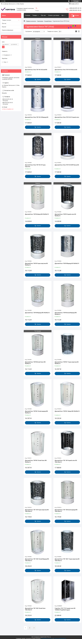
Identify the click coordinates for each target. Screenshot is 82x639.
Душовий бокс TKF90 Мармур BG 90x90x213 (67, 263)
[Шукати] (36, 8)
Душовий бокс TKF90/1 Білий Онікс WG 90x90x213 (36, 461)
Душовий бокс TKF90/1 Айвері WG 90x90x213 (67, 411)
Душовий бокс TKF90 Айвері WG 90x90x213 (37, 214)
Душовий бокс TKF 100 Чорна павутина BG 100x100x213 (37, 510)
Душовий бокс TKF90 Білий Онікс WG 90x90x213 (35, 362)
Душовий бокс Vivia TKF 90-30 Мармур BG (36, 117)
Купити (39, 79)
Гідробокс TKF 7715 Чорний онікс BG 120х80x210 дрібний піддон (65, 609)
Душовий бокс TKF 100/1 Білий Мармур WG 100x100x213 (37, 559)
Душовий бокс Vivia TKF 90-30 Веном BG (66, 69)
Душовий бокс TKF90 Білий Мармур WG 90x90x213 (66, 313)
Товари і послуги (6, 20)
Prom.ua (49, 637)
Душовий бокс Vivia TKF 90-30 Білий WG (36, 69)
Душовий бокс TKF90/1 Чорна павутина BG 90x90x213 (67, 362)
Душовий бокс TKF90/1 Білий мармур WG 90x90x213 (36, 412)
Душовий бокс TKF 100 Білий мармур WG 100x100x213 (66, 510)
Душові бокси (48, 21)
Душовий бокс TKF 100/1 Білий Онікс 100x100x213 (35, 609)
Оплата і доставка (53, 15)
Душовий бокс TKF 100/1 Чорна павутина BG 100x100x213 (67, 559)
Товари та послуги (31, 21)
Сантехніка (40, 21)
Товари (34, 15)
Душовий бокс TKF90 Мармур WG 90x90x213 (37, 312)
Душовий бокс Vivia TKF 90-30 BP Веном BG (67, 165)
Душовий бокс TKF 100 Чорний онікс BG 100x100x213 (66, 461)
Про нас (43, 15)
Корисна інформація (7, 30)
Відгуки (4, 26)
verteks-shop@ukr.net (7, 109)
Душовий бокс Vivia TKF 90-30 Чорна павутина (35, 165)
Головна (27, 15)
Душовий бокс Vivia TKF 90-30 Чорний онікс (67, 117)
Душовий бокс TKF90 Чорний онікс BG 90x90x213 (65, 215)
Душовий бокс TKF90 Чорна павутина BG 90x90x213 (36, 264)
